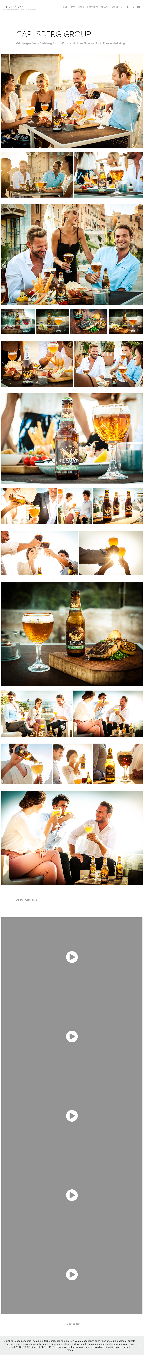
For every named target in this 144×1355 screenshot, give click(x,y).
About (114, 7)
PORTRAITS (92, 7)
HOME (64, 7)
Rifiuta (70, 1350)
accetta (127, 1347)
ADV (73, 7)
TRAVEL (104, 7)
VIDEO (81, 7)
